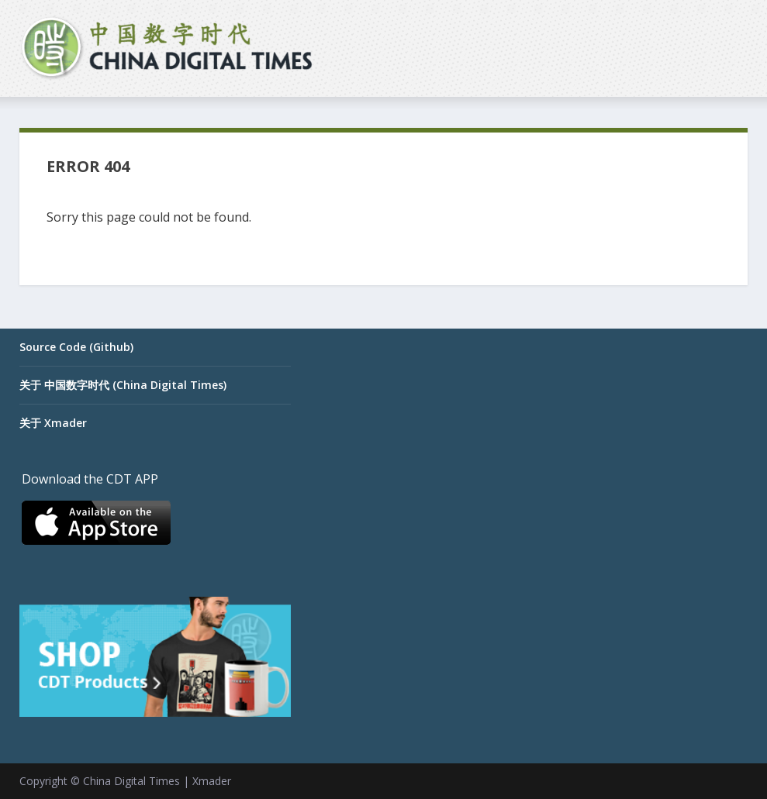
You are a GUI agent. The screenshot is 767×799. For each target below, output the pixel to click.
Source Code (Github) (76, 346)
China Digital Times (131, 780)
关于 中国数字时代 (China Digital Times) (122, 384)
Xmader (211, 780)
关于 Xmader (53, 422)
